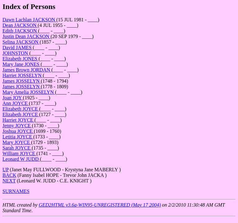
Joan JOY (12, 97)
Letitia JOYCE (17, 136)
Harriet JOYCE (18, 120)
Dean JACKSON (20, 25)
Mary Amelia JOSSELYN (28, 92)
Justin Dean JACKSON (26, 36)
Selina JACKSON (21, 42)
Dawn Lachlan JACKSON (29, 19)
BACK (9, 175)
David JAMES (17, 47)
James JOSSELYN (21, 81)
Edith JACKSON (20, 30)
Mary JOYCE (16, 142)
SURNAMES (15, 191)
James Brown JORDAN (26, 69)
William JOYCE (19, 153)
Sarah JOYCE (17, 148)
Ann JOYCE (15, 103)
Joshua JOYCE (18, 131)
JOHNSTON (15, 53)
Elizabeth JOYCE (20, 109)
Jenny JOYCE (17, 125)
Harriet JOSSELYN (22, 75)
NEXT (8, 180)
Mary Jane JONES (21, 64)
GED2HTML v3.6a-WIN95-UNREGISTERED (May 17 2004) (100, 205)
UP (5, 169)
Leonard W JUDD (21, 159)
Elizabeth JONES (20, 58)
